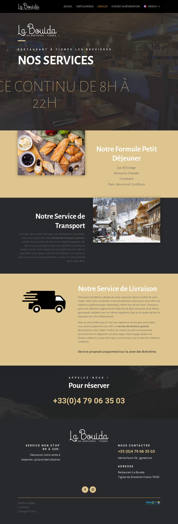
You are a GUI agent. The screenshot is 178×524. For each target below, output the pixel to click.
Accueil (68, 6)
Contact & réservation (126, 6)
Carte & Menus (85, 6)
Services (102, 6)
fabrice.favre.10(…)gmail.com (135, 458)
